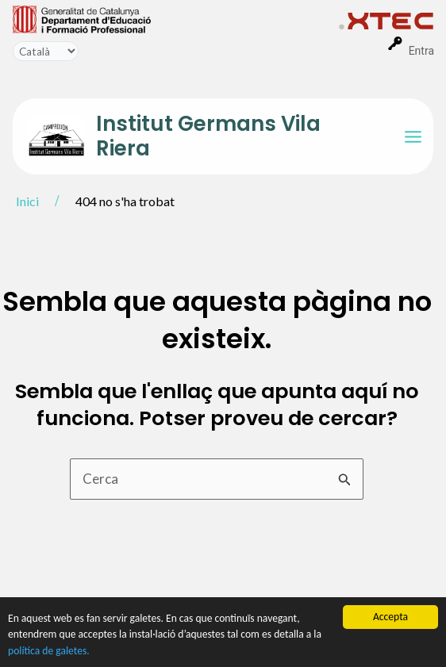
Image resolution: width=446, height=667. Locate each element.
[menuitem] (176, 18)
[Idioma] (46, 51)
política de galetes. (49, 650)
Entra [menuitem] (421, 50)
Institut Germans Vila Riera (208, 136)
